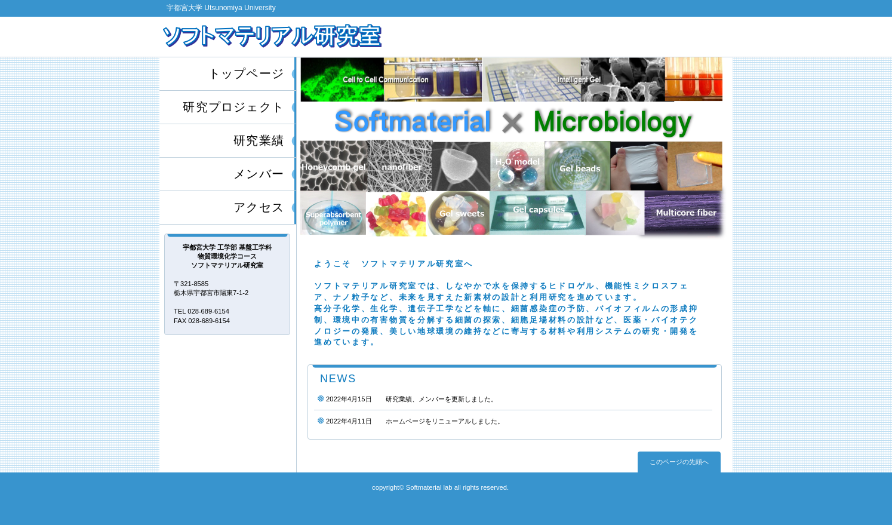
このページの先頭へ (679, 461)
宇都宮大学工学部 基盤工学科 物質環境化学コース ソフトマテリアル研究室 (301, 36)
